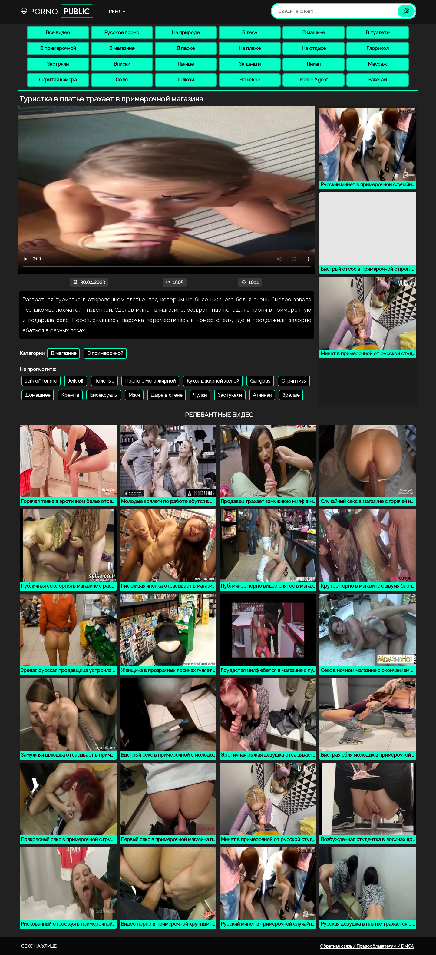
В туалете (377, 32)
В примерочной (58, 48)
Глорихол (377, 48)
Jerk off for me (41, 381)
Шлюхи (185, 80)
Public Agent (313, 80)
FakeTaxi (377, 80)
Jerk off (76, 381)
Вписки (122, 64)
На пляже (250, 48)
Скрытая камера (58, 80)
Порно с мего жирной (150, 381)
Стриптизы (293, 381)
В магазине (121, 48)
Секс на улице (39, 946)
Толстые (104, 381)
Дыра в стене (166, 395)
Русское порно (121, 32)
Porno (56, 11)
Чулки (200, 395)
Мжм (134, 395)
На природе (186, 32)
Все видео (58, 32)
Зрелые (290, 395)
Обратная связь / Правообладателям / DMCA (367, 946)
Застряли (58, 64)
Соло (122, 80)
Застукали (230, 395)
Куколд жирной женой (213, 381)
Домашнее (37, 395)
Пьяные (185, 64)
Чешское (249, 80)
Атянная (262, 395)
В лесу (249, 32)
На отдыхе (314, 48)
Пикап (314, 64)
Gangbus (260, 381)
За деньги (250, 64)
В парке (186, 48)
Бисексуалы (103, 395)
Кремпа (70, 395)
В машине (313, 32)
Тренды (116, 12)
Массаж (377, 64)
